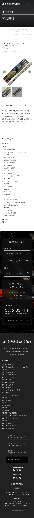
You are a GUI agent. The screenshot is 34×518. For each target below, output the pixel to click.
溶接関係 (5, 184)
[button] (29, 71)
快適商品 (5, 207)
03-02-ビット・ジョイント (18, 51)
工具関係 (5, 154)
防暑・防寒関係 (7, 210)
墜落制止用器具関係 (8, 149)
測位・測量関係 (7, 165)
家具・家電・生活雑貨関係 (10, 205)
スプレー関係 (6, 191)
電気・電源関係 (7, 186)
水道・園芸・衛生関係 (9, 213)
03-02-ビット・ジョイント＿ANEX (10, 53)
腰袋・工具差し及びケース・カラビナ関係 (14, 152)
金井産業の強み (15, 348)
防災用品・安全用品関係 (9, 199)
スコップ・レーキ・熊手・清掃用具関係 (13, 202)
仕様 (24, 105)
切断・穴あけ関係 (8, 157)
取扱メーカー (16, 351)
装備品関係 (6, 194)
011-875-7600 (12, 505)
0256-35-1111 (16, 310)
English (27, 3)
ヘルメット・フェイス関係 (10, 181)
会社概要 (26, 351)
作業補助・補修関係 (8, 168)
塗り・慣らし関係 (8, 170)
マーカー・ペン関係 (8, 162)
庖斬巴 (4, 222)
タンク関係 (6, 197)
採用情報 (21, 355)
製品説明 (9, 105)
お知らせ (13, 355)
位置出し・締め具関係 (9, 160)
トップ (6, 348)
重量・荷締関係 (7, 173)
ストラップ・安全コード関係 (10, 176)
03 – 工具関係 (5, 51)
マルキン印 (5, 219)
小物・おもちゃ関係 (8, 215)
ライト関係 (6, 178)
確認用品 (5, 189)
